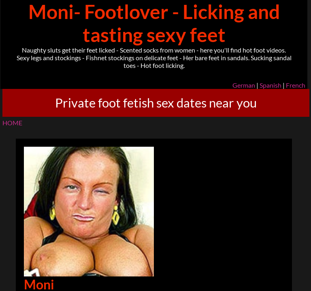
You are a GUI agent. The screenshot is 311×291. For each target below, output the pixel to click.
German (243, 85)
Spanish (270, 85)
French (295, 85)
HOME (12, 123)
